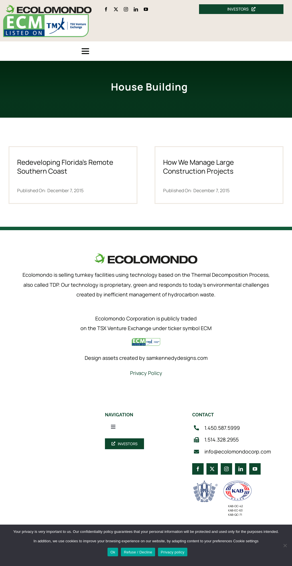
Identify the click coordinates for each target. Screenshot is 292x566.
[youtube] (146, 9)
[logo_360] (49, 7)
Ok (112, 552)
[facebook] (106, 9)
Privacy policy (172, 552)
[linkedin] (136, 9)
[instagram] (126, 9)
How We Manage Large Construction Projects (198, 166)
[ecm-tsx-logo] (46, 17)
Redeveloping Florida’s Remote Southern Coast (65, 166)
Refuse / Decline (138, 552)
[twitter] (116, 9)
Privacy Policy (146, 373)
